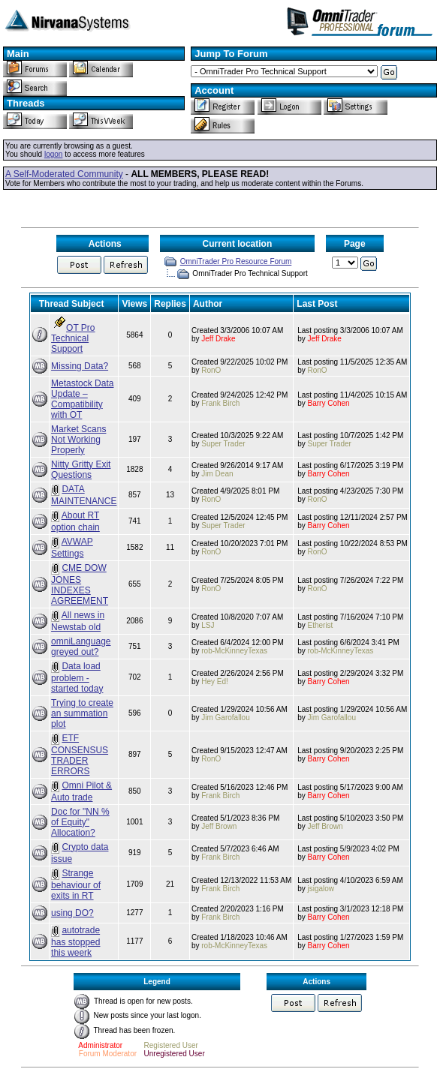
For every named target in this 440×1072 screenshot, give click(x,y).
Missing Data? (79, 366)
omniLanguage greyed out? (80, 646)
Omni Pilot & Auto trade (81, 791)
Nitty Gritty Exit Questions (80, 469)
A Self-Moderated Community (64, 174)
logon (53, 154)
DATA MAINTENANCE (83, 495)
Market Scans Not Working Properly (78, 439)
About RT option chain (75, 521)
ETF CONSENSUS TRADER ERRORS (79, 754)
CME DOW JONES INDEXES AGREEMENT (79, 584)
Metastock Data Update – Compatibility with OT (82, 399)
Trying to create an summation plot (82, 713)
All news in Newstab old (77, 621)
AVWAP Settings (72, 547)
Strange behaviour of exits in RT (76, 884)
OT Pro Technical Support (73, 338)
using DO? (72, 913)
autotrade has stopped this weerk (75, 941)
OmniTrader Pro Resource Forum (236, 261)
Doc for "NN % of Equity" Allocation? (80, 822)
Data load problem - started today (77, 677)
